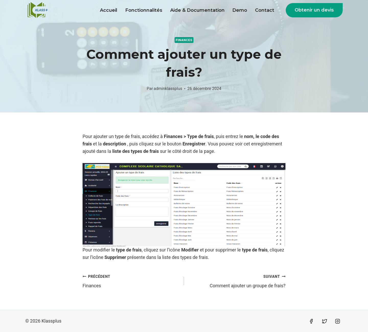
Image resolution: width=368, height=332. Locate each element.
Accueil (108, 10)
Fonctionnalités (143, 10)
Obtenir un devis (314, 10)
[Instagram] (337, 321)
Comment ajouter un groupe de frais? (237, 281)
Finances (184, 40)
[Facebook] (311, 321)
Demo (239, 10)
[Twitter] (324, 321)
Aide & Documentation (197, 10)
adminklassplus (168, 88)
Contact (264, 10)
